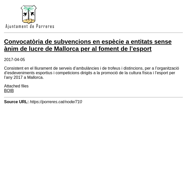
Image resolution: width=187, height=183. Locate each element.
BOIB (9, 90)
